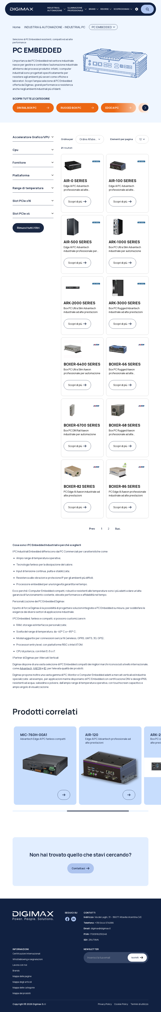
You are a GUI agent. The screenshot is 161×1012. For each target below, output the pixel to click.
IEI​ (45, 668)
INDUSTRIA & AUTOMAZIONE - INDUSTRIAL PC (54, 27)
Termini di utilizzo (139, 1004)
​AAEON (37, 668)
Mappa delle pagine (22, 976)
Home (16, 27)
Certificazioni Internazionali (26, 953)
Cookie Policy (121, 1004)
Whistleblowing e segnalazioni (28, 959)
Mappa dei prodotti (22, 993)
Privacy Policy (105, 1004)
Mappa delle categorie (24, 987)
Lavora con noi (20, 965)
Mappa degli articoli (22, 982)
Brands (16, 970)
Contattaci (80, 868)
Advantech (26, 668)
